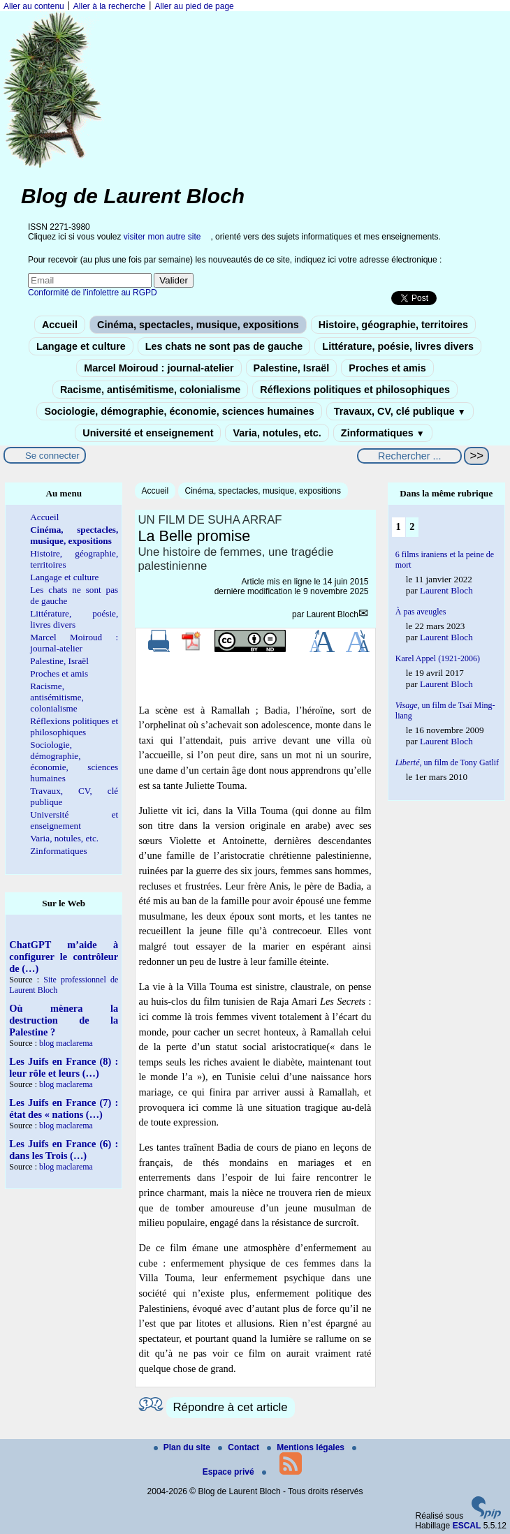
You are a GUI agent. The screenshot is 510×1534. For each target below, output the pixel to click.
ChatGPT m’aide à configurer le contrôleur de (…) (63, 956)
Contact (239, 1447)
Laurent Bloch (332, 614)
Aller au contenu (33, 6)
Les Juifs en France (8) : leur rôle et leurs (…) (63, 1067)
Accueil (60, 324)
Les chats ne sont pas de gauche (224, 346)
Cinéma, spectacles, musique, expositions (198, 324)
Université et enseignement (147, 432)
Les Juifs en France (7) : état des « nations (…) (63, 1108)
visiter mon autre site (162, 237)
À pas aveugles (420, 612)
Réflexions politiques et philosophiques (355, 389)
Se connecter (52, 455)
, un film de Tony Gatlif (447, 762)
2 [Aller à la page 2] (411, 526)
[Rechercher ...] (409, 456)
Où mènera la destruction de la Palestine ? (63, 1020)
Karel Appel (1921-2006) (437, 658)
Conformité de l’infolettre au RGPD (92, 292)
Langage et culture (81, 346)
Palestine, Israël (292, 368)
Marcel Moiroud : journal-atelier (158, 368)
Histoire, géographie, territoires (393, 324)
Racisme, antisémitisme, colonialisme (150, 389)
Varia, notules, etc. (277, 432)
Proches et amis (387, 368)
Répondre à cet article (230, 1407)
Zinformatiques (383, 432)
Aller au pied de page (193, 6)
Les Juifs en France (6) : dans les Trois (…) (63, 1149)
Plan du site (183, 1447)
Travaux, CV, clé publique (400, 411)
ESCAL (467, 1526)
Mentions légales (307, 1447)
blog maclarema (66, 1043)
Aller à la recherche (109, 6)
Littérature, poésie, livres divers (398, 346)
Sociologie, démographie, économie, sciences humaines (179, 411)
